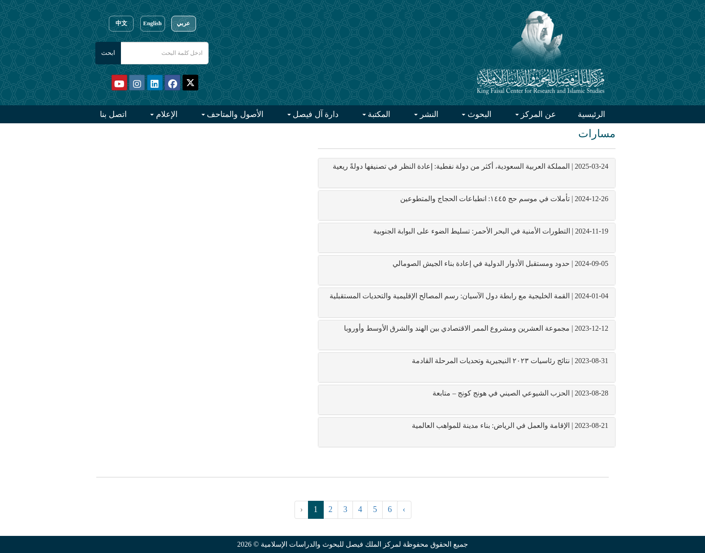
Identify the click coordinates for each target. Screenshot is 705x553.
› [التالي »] (404, 509)
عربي (183, 23)
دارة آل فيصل (315, 114)
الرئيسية (591, 114)
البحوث (478, 114)
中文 (121, 23)
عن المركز (537, 114)
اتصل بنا (113, 114)
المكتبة (378, 114)
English (152, 23)
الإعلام (166, 114)
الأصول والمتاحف (234, 114)
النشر (428, 114)
